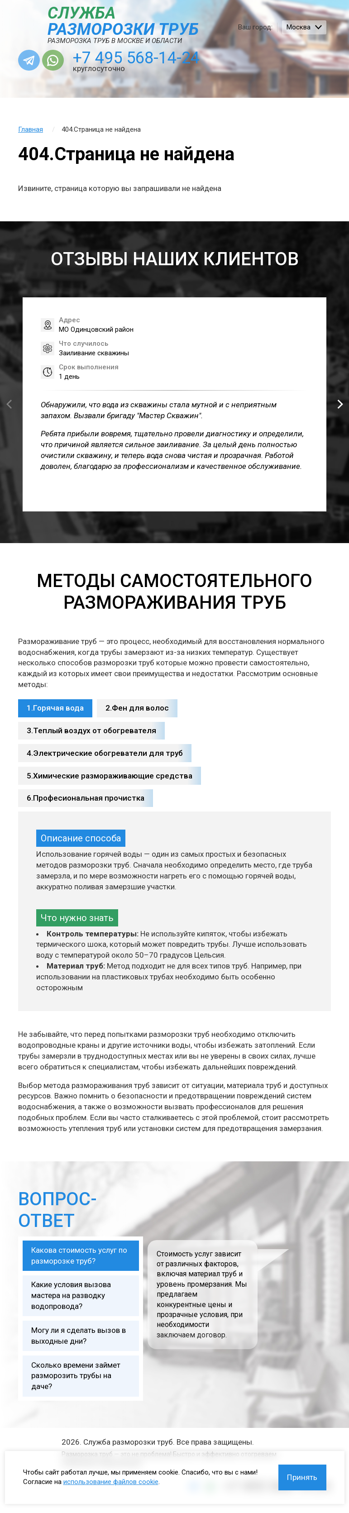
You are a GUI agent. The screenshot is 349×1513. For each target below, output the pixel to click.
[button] (339, 405)
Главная (30, 131)
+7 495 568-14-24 (138, 58)
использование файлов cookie (110, 1481)
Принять (301, 1476)
